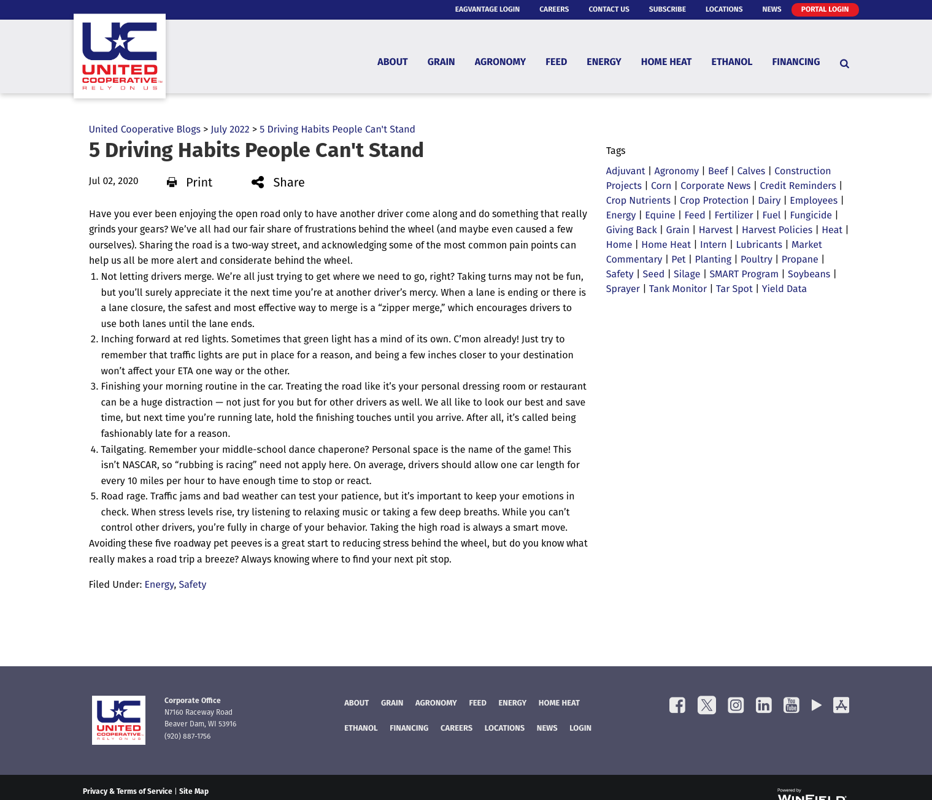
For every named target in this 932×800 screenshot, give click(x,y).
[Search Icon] (844, 63)
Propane (800, 260)
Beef (718, 172)
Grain (441, 63)
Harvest (716, 231)
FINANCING (409, 729)
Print (189, 183)
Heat (832, 231)
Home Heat (666, 63)
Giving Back (631, 231)
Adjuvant (625, 172)
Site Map (194, 792)
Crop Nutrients (638, 201)
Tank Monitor (678, 289)
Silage (687, 275)
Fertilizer (734, 216)
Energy (604, 63)
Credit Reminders (798, 186)
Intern (713, 245)
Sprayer (623, 289)
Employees (814, 201)
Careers (554, 9)
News (772, 9)
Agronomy (500, 63)
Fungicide (811, 216)
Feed (556, 63)
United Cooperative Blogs (145, 130)
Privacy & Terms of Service (127, 792)
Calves (751, 172)
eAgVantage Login (487, 9)
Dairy (769, 201)
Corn (661, 186)
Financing (796, 63)
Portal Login (825, 9)
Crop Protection (714, 201)
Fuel (772, 216)
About (392, 63)
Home (619, 245)
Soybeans (809, 275)
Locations (724, 9)
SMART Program (744, 275)
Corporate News (715, 186)
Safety (193, 585)
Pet (678, 260)
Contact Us (608, 9)
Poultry (756, 260)
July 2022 (229, 130)
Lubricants (759, 245)
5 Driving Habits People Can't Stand (337, 130)
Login (580, 729)
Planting (713, 260)
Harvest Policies (777, 231)
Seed (654, 275)
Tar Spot (734, 289)
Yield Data (784, 289)
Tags (615, 151)
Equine (660, 216)
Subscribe (667, 9)
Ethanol (732, 63)
